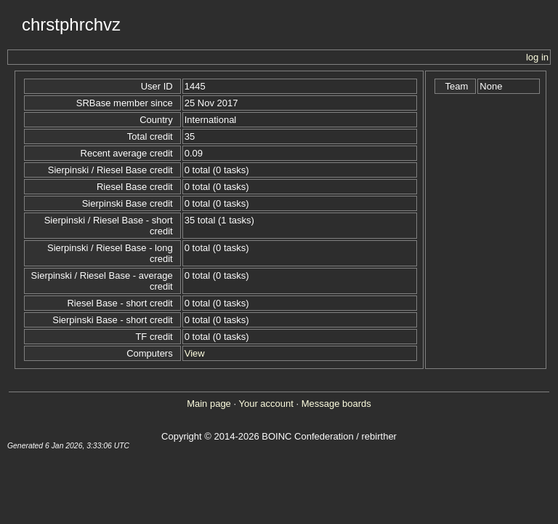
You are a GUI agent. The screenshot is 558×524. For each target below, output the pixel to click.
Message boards (336, 403)
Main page (209, 403)
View (195, 353)
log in (537, 57)
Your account (265, 403)
